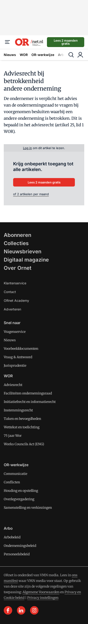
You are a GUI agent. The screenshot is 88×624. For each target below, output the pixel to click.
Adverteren (12, 309)
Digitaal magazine (26, 260)
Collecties (16, 243)
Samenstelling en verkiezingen (28, 507)
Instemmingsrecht (18, 410)
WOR (24, 55)
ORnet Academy (16, 300)
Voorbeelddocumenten (21, 348)
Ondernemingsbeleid (20, 546)
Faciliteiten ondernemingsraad (28, 393)
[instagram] (34, 610)
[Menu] (7, 42)
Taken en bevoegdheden (22, 419)
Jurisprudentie (15, 365)
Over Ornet (17, 268)
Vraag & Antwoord (18, 357)
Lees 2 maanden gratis (66, 42)
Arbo (62, 55)
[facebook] (8, 610)
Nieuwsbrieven (22, 251)
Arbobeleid (12, 537)
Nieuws (10, 55)
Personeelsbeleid (17, 554)
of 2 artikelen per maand (31, 194)
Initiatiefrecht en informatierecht (30, 402)
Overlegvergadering (19, 499)
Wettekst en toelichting (21, 427)
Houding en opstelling (21, 491)
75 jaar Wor (13, 435)
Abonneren (17, 235)
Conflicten (12, 482)
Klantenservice (15, 283)
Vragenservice (15, 332)
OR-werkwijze (42, 55)
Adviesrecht (13, 385)
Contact (10, 292)
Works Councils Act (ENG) (24, 444)
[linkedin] (21, 610)
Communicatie (15, 474)
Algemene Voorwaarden (41, 592)
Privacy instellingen (42, 598)
